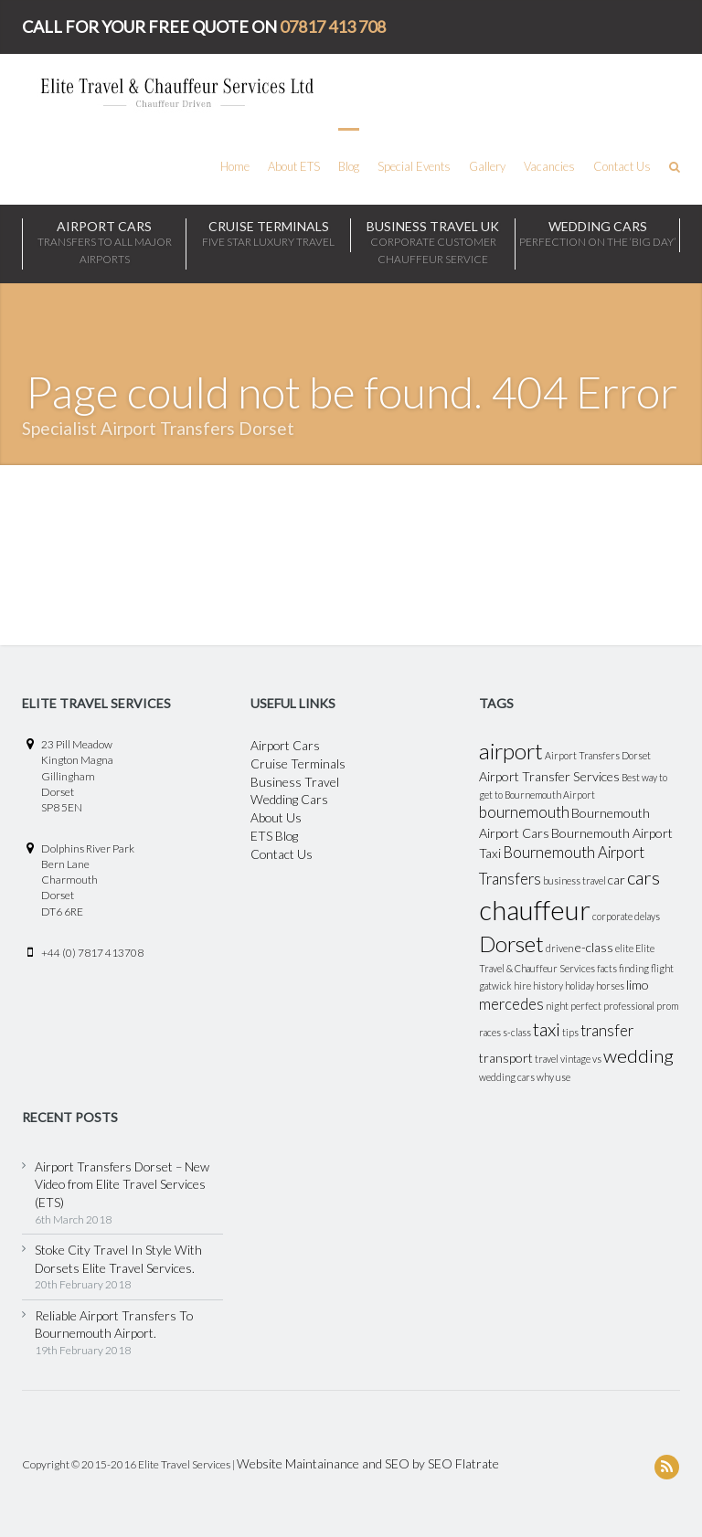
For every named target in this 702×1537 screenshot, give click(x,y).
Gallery (487, 166)
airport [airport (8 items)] (511, 751)
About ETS (294, 166)
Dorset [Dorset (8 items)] (511, 944)
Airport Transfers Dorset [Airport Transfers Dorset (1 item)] (598, 755)
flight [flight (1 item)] (662, 968)
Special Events (414, 166)
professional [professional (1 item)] (628, 1006)
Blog (348, 166)
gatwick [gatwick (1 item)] (495, 985)
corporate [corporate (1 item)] (612, 916)
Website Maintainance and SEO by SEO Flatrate (368, 1463)
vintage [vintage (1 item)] (575, 1059)
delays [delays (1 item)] (647, 916)
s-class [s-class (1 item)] (517, 1032)
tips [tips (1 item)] (570, 1032)
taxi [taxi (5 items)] (546, 1029)
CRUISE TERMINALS (268, 234)
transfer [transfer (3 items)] (606, 1031)
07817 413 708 (333, 26)
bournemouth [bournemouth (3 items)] (524, 812)
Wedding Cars (289, 799)
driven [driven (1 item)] (559, 948)
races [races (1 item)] (490, 1032)
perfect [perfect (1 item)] (585, 1006)
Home (235, 166)
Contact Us (622, 166)
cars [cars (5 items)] (643, 877)
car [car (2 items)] (616, 879)
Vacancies (549, 166)
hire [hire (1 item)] (522, 985)
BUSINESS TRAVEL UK (433, 243)
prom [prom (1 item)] (667, 1006)
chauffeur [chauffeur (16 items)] (534, 910)
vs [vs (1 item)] (596, 1059)
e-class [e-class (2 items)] (594, 947)
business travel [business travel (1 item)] (574, 880)
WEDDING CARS (597, 234)
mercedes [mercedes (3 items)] (511, 1004)
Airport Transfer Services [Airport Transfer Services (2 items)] (549, 776)
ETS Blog (274, 835)
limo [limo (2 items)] (637, 984)
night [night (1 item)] (557, 1006)
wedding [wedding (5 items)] (638, 1055)
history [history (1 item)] (548, 985)
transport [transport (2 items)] (506, 1057)
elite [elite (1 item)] (624, 948)
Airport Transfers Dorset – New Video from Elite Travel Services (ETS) (122, 1184)
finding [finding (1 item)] (634, 968)
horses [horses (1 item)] (610, 985)
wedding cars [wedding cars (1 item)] (507, 1077)
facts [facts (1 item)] (607, 968)
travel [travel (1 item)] (546, 1059)
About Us (276, 817)
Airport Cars (104, 243)
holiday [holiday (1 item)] (579, 985)
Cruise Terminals (298, 763)
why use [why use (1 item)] (553, 1077)
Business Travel (294, 782)
